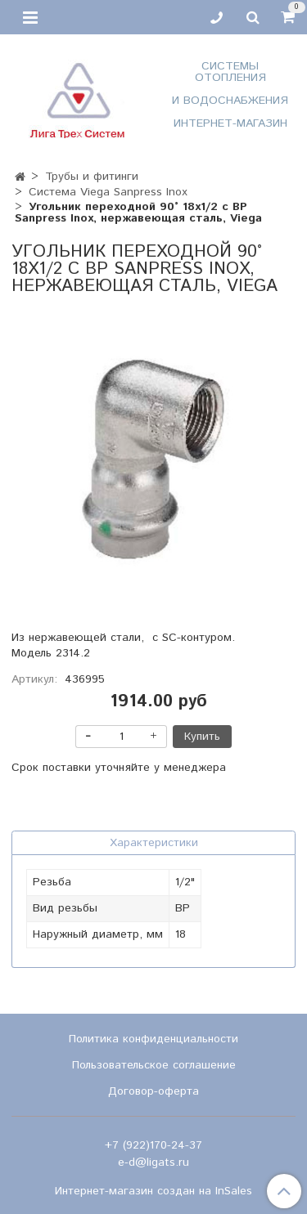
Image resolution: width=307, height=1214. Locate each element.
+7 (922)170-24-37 (153, 1145)
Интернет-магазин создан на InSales (153, 1191)
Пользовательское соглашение (154, 1065)
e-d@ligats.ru (153, 1162)
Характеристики (154, 843)
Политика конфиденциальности (153, 1039)
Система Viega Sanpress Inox (108, 192)
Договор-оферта (153, 1091)
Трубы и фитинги (91, 176)
